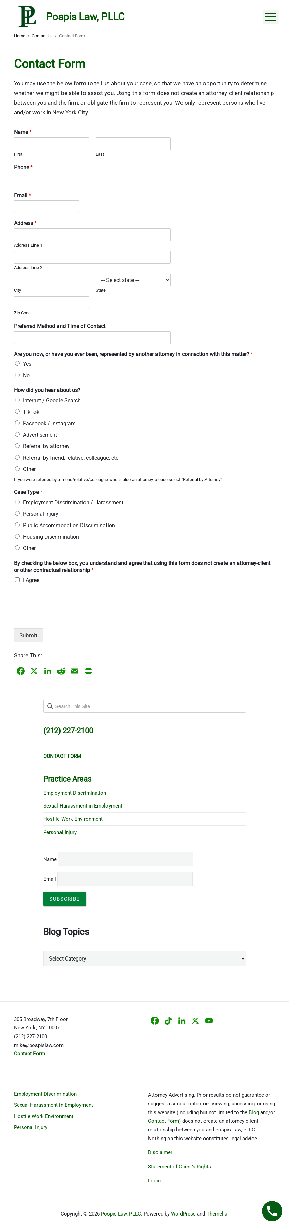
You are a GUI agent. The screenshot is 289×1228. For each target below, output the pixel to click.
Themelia (217, 1214)
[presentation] (65, 617)
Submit (28, 635)
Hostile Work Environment (73, 819)
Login (154, 1181)
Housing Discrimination (51, 537)
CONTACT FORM (62, 756)
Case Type (28, 492)
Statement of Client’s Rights (179, 1166)
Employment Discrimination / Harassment (73, 502)
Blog (254, 1112)
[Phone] (46, 179)
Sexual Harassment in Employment (82, 806)
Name (23, 132)
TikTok (31, 412)
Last (100, 154)
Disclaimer (160, 1152)
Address (25, 223)
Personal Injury (40, 514)
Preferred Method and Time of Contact (59, 326)
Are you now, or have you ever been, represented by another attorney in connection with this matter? (133, 354)
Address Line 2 (28, 267)
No (26, 375)
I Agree (31, 580)
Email (22, 195)
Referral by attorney (46, 446)
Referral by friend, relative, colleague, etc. (71, 458)
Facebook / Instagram (49, 423)
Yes (27, 364)
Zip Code (22, 312)
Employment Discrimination (74, 793)
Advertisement (40, 435)
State (101, 290)
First (18, 154)
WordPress (183, 1214)
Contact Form (163, 1121)
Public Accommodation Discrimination (69, 525)
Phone (23, 167)
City (17, 290)
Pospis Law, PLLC (121, 1214)
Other (29, 469)
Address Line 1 (28, 245)
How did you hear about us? (47, 390)
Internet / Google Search (52, 400)
